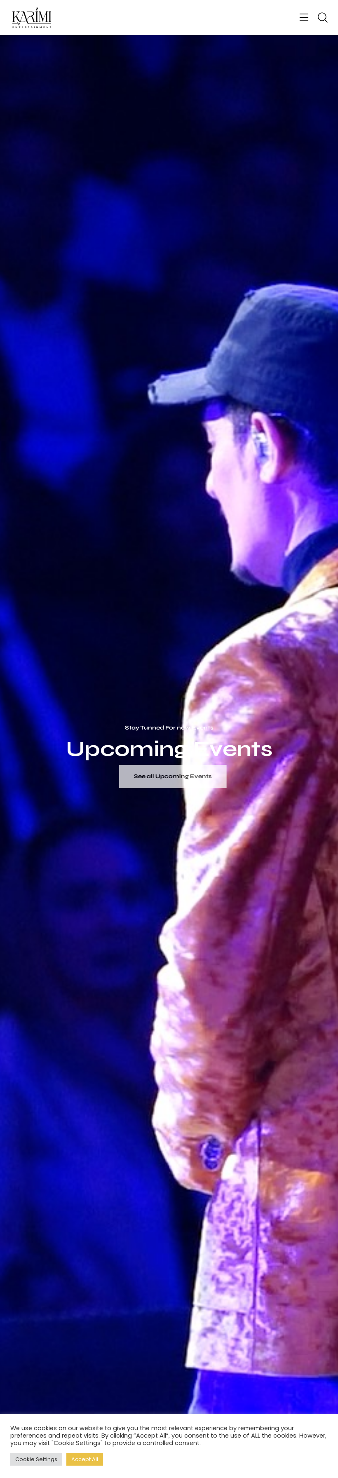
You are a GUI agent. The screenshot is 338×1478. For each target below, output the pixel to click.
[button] (304, 17)
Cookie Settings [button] (36, 1459)
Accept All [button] (84, 1459)
